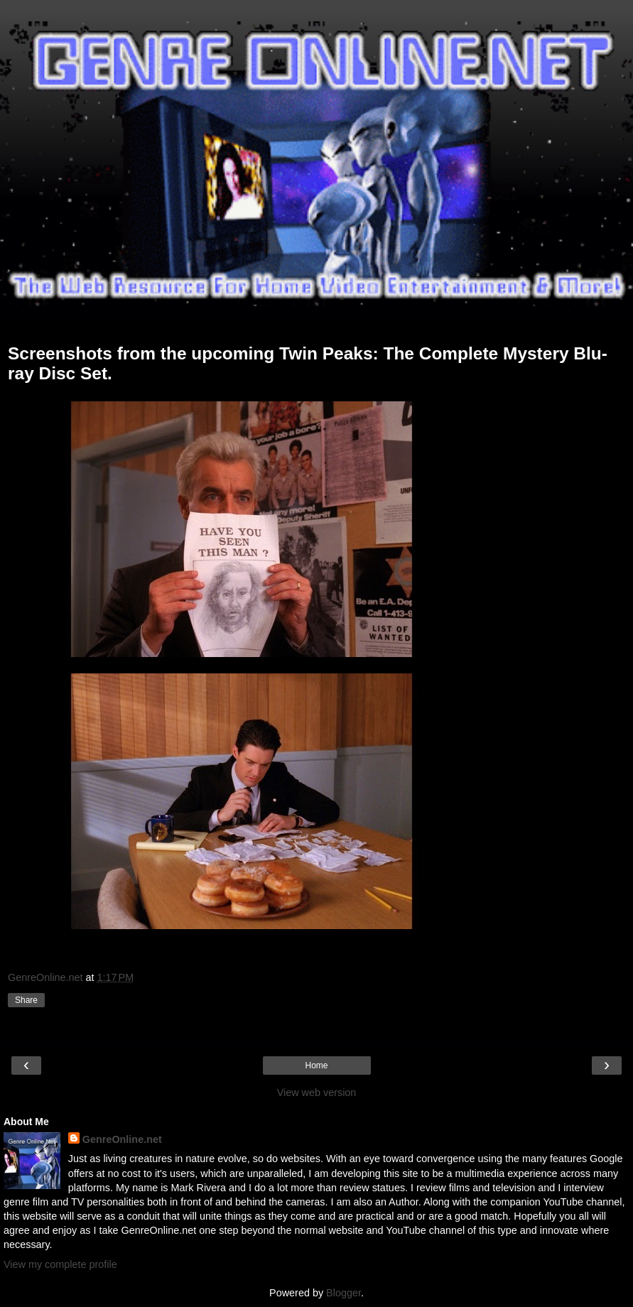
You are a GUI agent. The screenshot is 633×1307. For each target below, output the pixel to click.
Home (316, 1065)
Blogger (343, 1292)
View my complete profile (60, 1264)
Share (26, 1000)
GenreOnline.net (122, 1139)
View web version (317, 1092)
